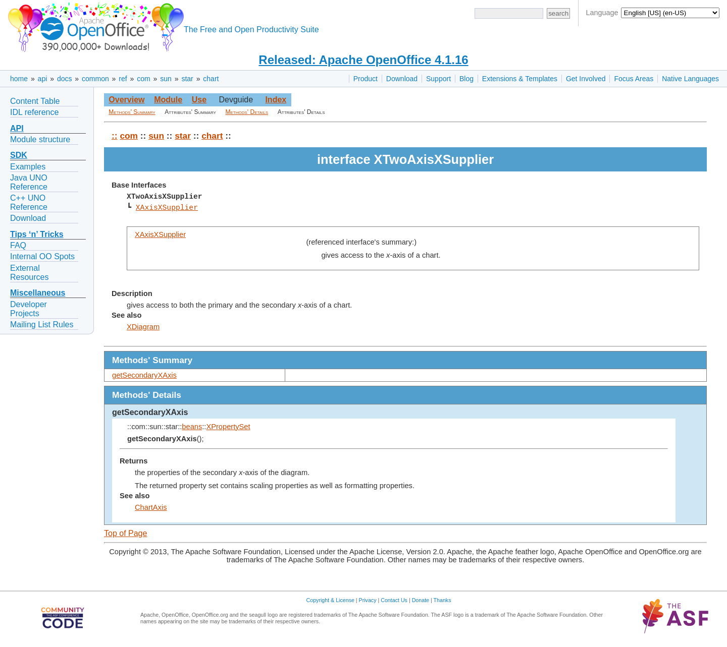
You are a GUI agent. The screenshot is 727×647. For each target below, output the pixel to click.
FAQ (18, 245)
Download (402, 79)
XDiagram (143, 327)
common (95, 79)
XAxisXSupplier (167, 208)
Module (168, 99)
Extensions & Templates (519, 79)
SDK (18, 155)
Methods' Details (247, 111)
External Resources (29, 272)
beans (192, 427)
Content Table (35, 101)
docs (64, 79)
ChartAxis (151, 507)
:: (115, 136)
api (42, 79)
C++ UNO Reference (28, 202)
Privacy (368, 600)
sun (166, 79)
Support (438, 79)
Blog (466, 79)
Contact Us (394, 600)
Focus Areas (633, 79)
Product (365, 79)
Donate (420, 600)
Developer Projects (28, 309)
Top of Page (125, 533)
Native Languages (690, 79)
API (17, 128)
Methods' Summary (132, 111)
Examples (27, 166)
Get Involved (586, 79)
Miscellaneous (37, 292)
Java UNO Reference (28, 182)
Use (199, 99)
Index (275, 99)
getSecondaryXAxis (144, 375)
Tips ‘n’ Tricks (37, 234)
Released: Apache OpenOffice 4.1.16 (363, 60)
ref (123, 79)
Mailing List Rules (41, 324)
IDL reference (34, 112)
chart (211, 79)
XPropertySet (228, 427)
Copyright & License (330, 600)
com (143, 79)
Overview (126, 99)
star (187, 79)
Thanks (442, 600)
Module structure (40, 139)
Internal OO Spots (42, 256)
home (19, 79)
